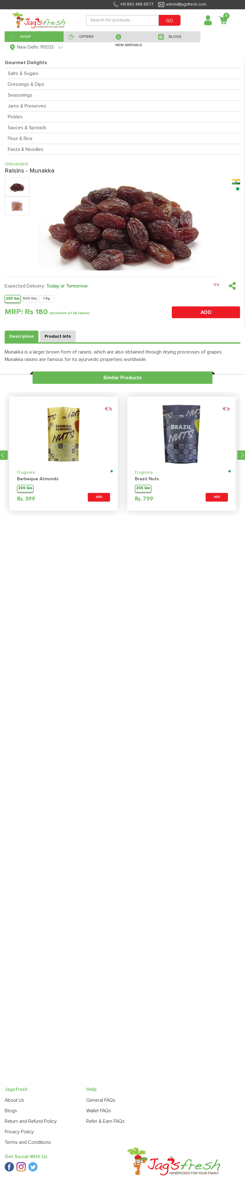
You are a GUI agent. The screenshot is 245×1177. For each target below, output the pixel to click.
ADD (206, 312)
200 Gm (13, 298)
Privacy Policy (19, 1131)
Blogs (11, 1110)
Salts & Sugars (23, 73)
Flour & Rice (20, 138)
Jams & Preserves (27, 105)
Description (21, 336)
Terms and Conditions (28, 1142)
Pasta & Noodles (25, 149)
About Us (14, 1100)
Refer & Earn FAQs (105, 1121)
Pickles (15, 116)
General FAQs (100, 1100)
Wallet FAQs (98, 1110)
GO (169, 20)
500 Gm (30, 298)
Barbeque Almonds (37, 479)
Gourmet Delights (26, 62)
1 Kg (46, 298)
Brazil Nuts (147, 479)
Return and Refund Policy (31, 1121)
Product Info (58, 336)
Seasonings (20, 95)
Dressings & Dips (26, 84)
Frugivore (26, 473)
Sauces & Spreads (27, 127)
